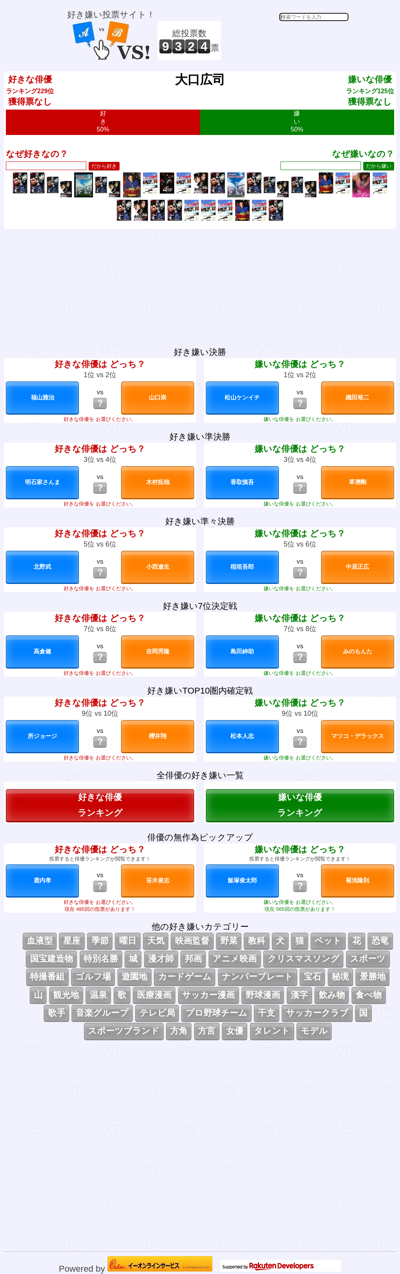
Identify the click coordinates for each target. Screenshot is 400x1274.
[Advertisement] (285, 40)
